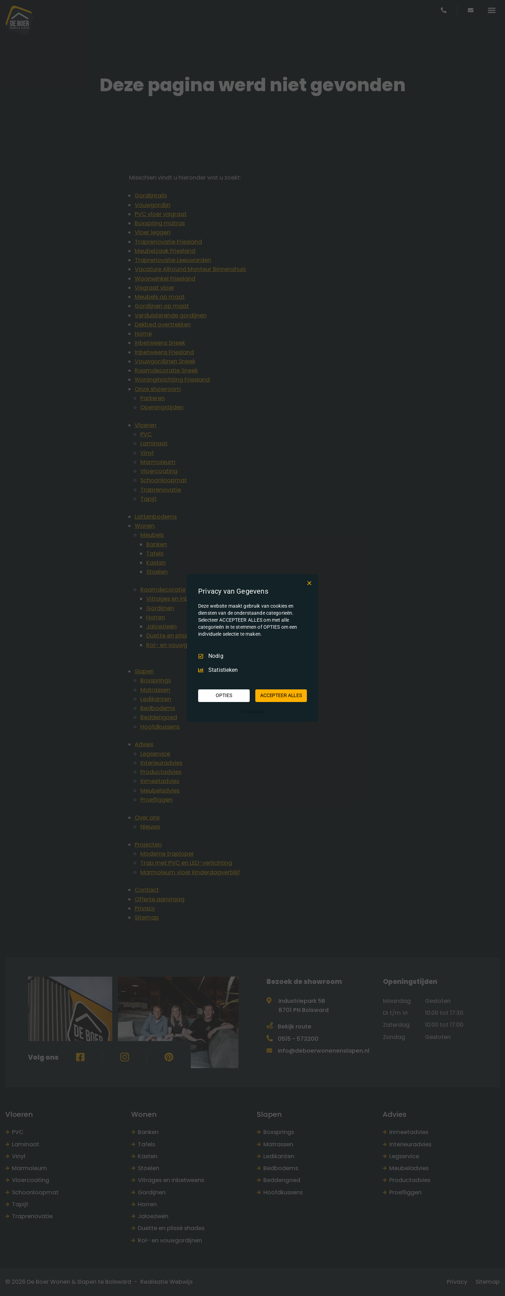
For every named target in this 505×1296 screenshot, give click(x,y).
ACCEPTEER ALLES (281, 695)
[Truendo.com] (252, 712)
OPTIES (224, 695)
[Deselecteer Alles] (309, 583)
